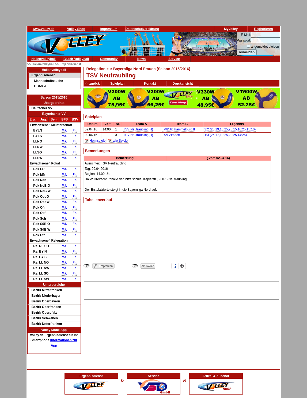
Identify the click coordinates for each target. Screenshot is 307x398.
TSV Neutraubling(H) (138, 129)
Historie (40, 86)
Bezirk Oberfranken (46, 307)
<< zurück (92, 83)
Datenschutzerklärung (142, 29)
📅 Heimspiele (95, 140)
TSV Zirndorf (171, 135)
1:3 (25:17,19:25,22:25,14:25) (225, 135)
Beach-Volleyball (76, 59)
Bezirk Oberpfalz (44, 312)
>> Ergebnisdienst (68, 64)
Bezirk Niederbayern (47, 296)
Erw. (32, 119)
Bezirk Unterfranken (47, 324)
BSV (75, 119)
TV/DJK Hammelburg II (178, 129)
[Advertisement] (181, 289)
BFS (64, 119)
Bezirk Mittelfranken (47, 290)
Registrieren (263, 29)
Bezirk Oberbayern (46, 301)
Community (109, 59)
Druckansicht (183, 83)
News (141, 59)
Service (174, 59)
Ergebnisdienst (43, 75)
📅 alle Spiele (118, 140)
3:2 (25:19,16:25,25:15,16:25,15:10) (230, 129)
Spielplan (117, 83)
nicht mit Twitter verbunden (135, 266)
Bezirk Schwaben (45, 318)
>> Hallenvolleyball (41, 64)
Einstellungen (182, 266)
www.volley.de (43, 29)
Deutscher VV (42, 108)
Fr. (75, 130)
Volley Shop (76, 29)
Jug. (43, 119)
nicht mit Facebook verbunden (87, 266)
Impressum (108, 29)
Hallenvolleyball (43, 59)
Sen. (54, 119)
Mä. (64, 130)
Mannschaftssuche (48, 81)
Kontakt (150, 83)
